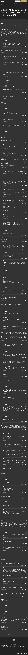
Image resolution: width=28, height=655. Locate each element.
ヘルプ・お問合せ (11, 644)
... (26, 23)
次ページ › (14, 634)
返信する (22, 37)
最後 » (18, 634)
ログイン (17, 1)
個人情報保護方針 (14, 644)
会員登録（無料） (23, 1)
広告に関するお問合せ (11, 646)
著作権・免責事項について (14, 646)
